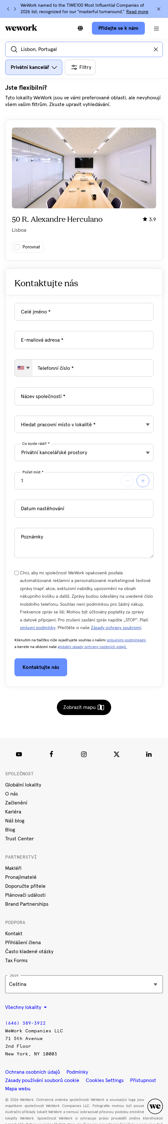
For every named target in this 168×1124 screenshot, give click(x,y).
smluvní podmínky (37, 628)
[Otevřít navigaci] (156, 28)
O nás (11, 793)
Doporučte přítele (25, 886)
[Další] (15, 9)
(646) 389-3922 (25, 1023)
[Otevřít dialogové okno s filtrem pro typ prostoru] (33, 67)
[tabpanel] (84, 172)
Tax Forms (16, 960)
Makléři (13, 868)
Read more (137, 12)
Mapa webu (18, 1088)
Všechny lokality (26, 1007)
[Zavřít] (159, 9)
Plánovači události (25, 895)
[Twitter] (116, 754)
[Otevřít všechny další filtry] (80, 67)
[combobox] (23, 368)
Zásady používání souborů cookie (42, 1080)
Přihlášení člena (23, 942)
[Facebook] (51, 754)
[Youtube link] (19, 754)
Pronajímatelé (21, 877)
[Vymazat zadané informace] (155, 49)
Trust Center (19, 838)
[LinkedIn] (149, 754)
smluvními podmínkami (126, 640)
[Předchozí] (8, 9)
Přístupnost (143, 1080)
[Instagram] (84, 754)
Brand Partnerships (27, 904)
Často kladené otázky (29, 951)
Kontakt (13, 933)
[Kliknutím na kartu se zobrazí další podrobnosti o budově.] (84, 190)
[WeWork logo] (21, 27)
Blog (10, 829)
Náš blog (14, 820)
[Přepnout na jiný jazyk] (80, 28)
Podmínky (77, 1072)
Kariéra (13, 811)
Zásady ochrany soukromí (116, 628)
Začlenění (16, 802)
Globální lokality (23, 784)
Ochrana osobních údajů (32, 1072)
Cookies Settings (105, 1080)
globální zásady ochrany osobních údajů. (92, 647)
